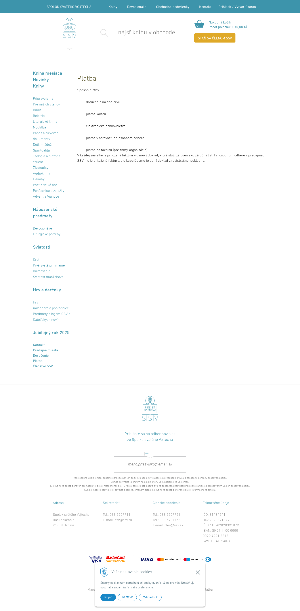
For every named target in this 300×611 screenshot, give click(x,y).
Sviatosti (41, 246)
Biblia (37, 110)
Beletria (39, 116)
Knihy (113, 7)
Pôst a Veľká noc (45, 185)
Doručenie (41, 355)
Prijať (108, 597)
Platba (37, 361)
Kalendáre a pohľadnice (51, 308)
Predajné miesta (45, 350)
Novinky (41, 79)
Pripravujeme (43, 99)
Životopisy (40, 168)
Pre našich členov (46, 104)
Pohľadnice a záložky (48, 191)
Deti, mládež (42, 145)
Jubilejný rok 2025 (51, 332)
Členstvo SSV (43, 366)
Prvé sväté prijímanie (49, 265)
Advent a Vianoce (46, 197)
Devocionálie (136, 7)
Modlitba (39, 127)
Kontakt (205, 7)
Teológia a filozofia (46, 156)
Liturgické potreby (46, 234)
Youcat (38, 162)
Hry (35, 302)
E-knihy (38, 179)
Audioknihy (41, 173)
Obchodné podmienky (172, 7)
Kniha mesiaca (47, 73)
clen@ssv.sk (173, 525)
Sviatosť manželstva (48, 277)
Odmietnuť (150, 597)
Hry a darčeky (47, 289)
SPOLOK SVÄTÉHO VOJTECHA (69, 7)
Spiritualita (41, 150)
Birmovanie (41, 271)
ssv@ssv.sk (123, 520)
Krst (36, 260)
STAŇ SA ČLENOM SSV (215, 38)
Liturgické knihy (45, 122)
